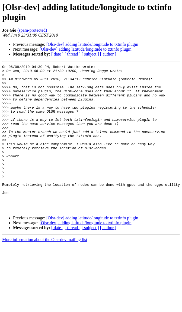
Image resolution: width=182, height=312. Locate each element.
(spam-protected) (32, 30)
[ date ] (57, 54)
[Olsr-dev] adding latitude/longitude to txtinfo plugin (92, 44)
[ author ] (108, 54)
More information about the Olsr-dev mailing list (44, 268)
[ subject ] (90, 54)
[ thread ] (73, 54)
